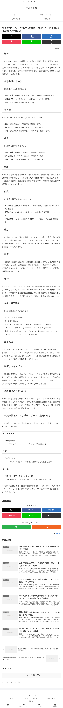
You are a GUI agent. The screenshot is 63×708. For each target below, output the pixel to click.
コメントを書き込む (31, 676)
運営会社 (31, 701)
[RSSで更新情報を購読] (46, 527)
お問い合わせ (51, 699)
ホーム (11, 699)
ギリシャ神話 (6, 501)
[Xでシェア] (11, 36)
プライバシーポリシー (31, 699)
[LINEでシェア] (31, 42)
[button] (51, 42)
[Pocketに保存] (11, 42)
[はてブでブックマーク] (51, 36)
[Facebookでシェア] (31, 36)
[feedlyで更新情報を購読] (16, 527)
